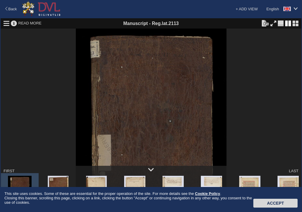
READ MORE (30, 23)
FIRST (9, 171)
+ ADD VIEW (247, 9)
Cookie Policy (207, 193)
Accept (275, 203)
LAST (293, 171)
